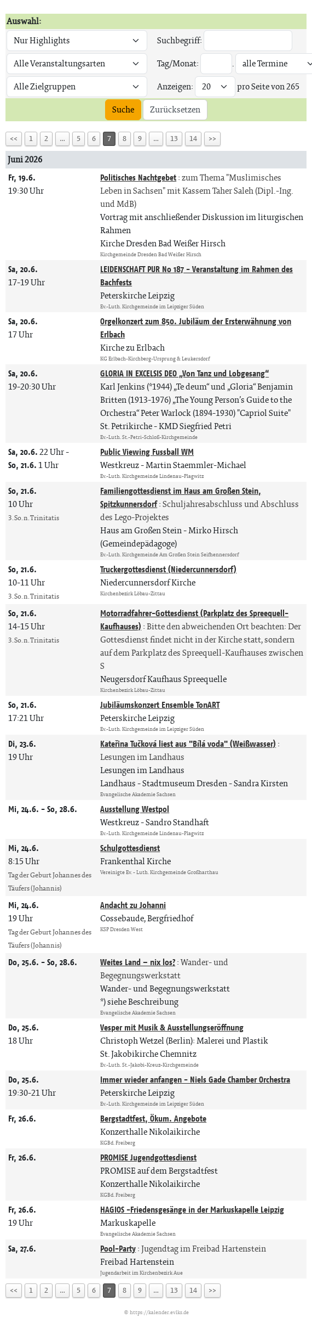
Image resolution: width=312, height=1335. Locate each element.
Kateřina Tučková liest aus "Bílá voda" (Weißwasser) (188, 744)
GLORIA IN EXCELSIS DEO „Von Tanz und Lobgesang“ (184, 373)
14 (193, 138)
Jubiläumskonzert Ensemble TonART (159, 705)
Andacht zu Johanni (133, 905)
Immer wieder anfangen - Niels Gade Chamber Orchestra (195, 1079)
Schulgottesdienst (130, 848)
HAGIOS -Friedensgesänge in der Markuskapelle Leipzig (192, 1209)
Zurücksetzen (175, 109)
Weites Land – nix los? (137, 962)
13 (174, 138)
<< (14, 138)
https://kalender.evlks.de (159, 1312)
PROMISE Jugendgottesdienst (148, 1157)
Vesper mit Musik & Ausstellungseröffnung (172, 1027)
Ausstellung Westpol (134, 809)
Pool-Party (118, 1248)
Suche (123, 109)
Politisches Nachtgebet (138, 177)
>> (212, 138)
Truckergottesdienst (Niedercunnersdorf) (168, 569)
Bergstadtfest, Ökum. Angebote (153, 1118)
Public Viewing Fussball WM (147, 452)
